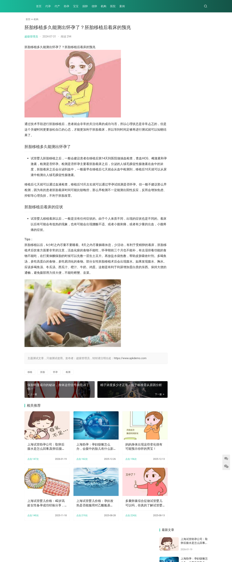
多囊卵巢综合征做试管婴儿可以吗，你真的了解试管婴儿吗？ (133, 503)
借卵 (94, 6)
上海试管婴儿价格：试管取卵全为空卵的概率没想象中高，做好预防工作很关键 (170, 210)
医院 (113, 6)
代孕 (48, 6)
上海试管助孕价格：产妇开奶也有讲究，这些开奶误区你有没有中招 (196, 264)
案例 (122, 6)
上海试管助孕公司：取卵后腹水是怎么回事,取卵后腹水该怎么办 (44, 449)
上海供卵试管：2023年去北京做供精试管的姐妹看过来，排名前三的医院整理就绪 (196, 237)
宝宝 (75, 6)
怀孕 (55, 377)
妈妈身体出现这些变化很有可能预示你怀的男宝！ (133, 449)
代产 (57, 6)
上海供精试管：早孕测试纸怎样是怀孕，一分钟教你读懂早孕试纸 (170, 156)
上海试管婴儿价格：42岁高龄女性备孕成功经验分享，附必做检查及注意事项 (44, 503)
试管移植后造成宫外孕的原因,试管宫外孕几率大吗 (170, 237)
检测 (68, 377)
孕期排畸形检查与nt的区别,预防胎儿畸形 (170, 264)
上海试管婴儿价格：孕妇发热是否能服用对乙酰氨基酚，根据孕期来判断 (88, 503)
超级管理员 (31, 36)
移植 (30, 377)
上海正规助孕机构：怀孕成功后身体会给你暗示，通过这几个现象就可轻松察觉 (170, 183)
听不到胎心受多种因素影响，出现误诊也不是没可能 (196, 156)
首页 (38, 6)
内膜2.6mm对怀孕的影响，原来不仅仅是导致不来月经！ (196, 183)
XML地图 (116, 549)
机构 (103, 6)
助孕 (66, 6)
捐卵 (85, 6)
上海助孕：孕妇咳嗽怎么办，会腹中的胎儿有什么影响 (88, 449)
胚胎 (42, 377)
